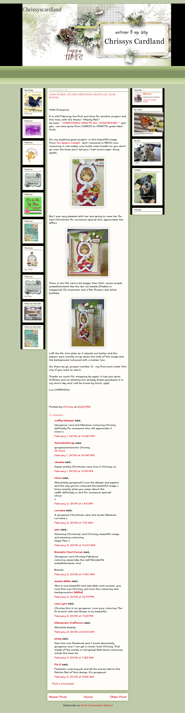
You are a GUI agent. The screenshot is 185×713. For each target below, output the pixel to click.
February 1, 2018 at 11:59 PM (73, 471)
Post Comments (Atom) (97, 705)
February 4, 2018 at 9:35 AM (74, 676)
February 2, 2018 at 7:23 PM (73, 615)
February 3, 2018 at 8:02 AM (74, 631)
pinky (57, 638)
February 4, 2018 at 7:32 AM (74, 657)
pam (57, 529)
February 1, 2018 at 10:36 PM (74, 455)
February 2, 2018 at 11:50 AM (74, 574)
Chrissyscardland (41, 9)
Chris (58, 477)
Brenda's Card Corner (68, 552)
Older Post (118, 697)
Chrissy (149, 94)
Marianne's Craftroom (68, 622)
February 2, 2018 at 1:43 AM (73, 503)
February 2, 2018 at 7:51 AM (73, 522)
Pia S (57, 664)
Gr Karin (59, 450)
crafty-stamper (64, 420)
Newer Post (58, 697)
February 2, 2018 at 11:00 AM (74, 545)
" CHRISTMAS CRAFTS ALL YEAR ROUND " (90, 122)
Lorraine (59, 510)
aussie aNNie (62, 581)
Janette (59, 462)
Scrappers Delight (68, 142)
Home (88, 697)
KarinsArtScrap (64, 442)
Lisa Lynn (60, 603)
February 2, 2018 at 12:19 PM (74, 596)
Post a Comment (63, 683)
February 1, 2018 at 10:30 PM (74, 436)
